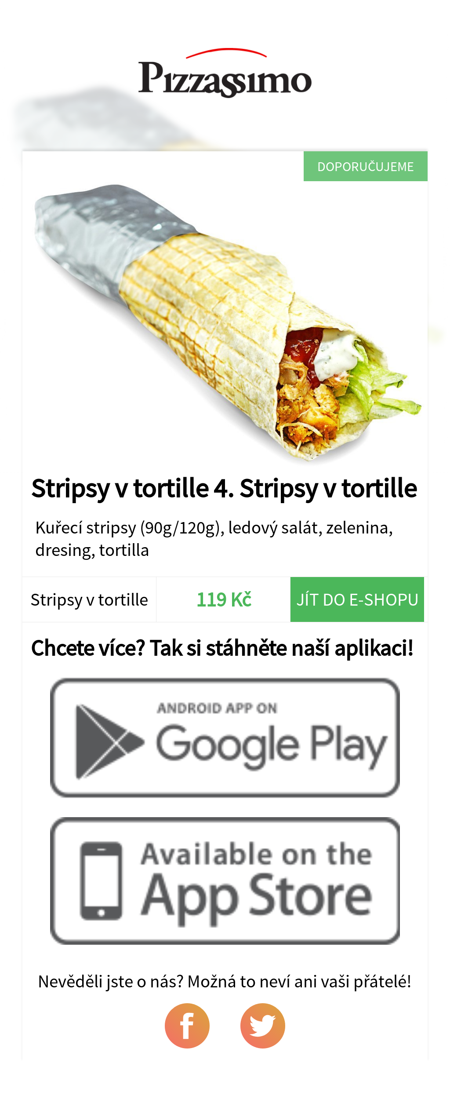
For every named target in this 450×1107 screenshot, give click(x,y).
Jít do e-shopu (357, 599)
